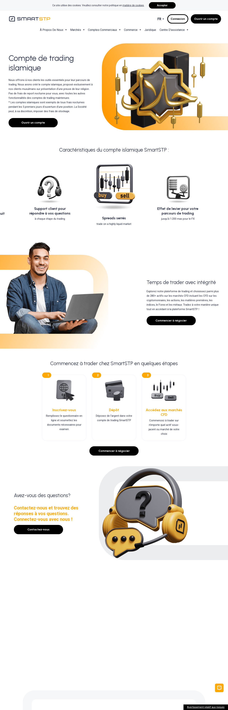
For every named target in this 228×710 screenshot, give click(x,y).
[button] (219, 688)
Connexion (178, 19)
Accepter (162, 5)
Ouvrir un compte (206, 19)
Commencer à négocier (171, 320)
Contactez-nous (38, 529)
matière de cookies (133, 5)
